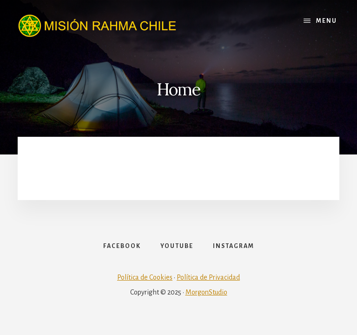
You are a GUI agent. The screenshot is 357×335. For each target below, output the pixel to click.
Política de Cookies (144, 277)
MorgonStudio (206, 292)
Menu (326, 21)
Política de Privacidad (208, 277)
